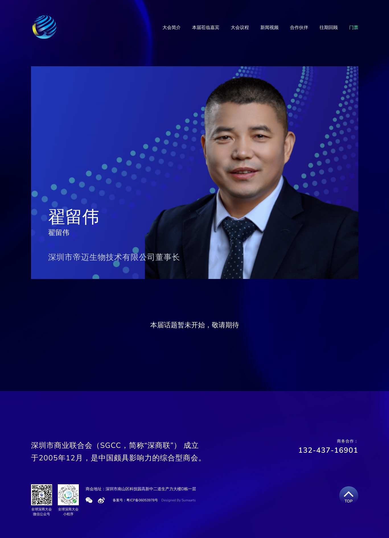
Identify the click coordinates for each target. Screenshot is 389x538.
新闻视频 (269, 27)
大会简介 (171, 27)
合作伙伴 (299, 27)
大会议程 (240, 27)
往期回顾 (329, 27)
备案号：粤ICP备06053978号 (135, 500)
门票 (353, 27)
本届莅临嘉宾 (205, 27)
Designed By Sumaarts (178, 500)
